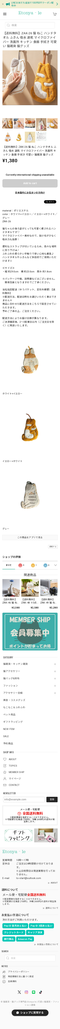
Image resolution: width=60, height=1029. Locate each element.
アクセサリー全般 (13, 693)
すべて (9, 565)
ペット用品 (9, 714)
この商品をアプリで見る (30, 537)
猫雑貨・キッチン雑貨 (15, 664)
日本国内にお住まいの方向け (30, 192)
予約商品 (8, 743)
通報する (52, 547)
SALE (6, 736)
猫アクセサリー (11, 671)
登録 (52, 799)
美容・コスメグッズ (14, 700)
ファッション (10, 685)
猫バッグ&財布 (11, 678)
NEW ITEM (9, 729)
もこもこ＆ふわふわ (14, 707)
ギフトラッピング (13, 722)
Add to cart (30, 183)
